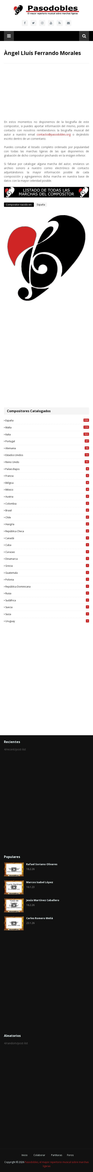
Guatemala (47, 573)
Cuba (47, 545)
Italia (47, 434)
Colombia (47, 503)
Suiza (47, 614)
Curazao (47, 552)
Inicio (25, 1155)
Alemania (47, 448)
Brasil (47, 510)
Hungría (47, 524)
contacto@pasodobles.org (54, 134)
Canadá (47, 538)
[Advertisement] (46, 354)
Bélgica (47, 483)
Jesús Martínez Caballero (42, 900)
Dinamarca (47, 559)
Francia (47, 476)
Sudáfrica (47, 600)
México (47, 489)
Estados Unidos (47, 455)
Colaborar (39, 1155)
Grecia (47, 566)
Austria (47, 496)
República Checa (47, 531)
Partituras (56, 1155)
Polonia (47, 579)
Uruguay (47, 621)
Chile (47, 517)
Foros (70, 1155)
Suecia (47, 607)
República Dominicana (47, 586)
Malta (47, 427)
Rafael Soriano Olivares (41, 864)
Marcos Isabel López (39, 882)
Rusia (47, 593)
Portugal (47, 441)
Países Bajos (47, 469)
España (41, 204)
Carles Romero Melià (39, 918)
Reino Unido (47, 462)
